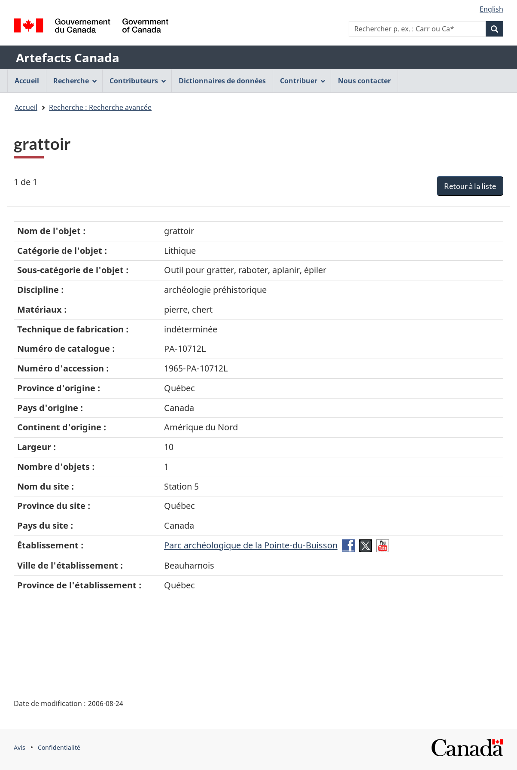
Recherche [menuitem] (75, 80)
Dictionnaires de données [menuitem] (222, 80)
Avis (19, 747)
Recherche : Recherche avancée (100, 107)
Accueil (26, 107)
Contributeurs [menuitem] (137, 80)
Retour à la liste (470, 186)
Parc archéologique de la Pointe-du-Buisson (251, 545)
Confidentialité (59, 747)
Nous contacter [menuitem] (364, 80)
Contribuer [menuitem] (302, 80)
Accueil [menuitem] (27, 80)
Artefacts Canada (67, 57)
